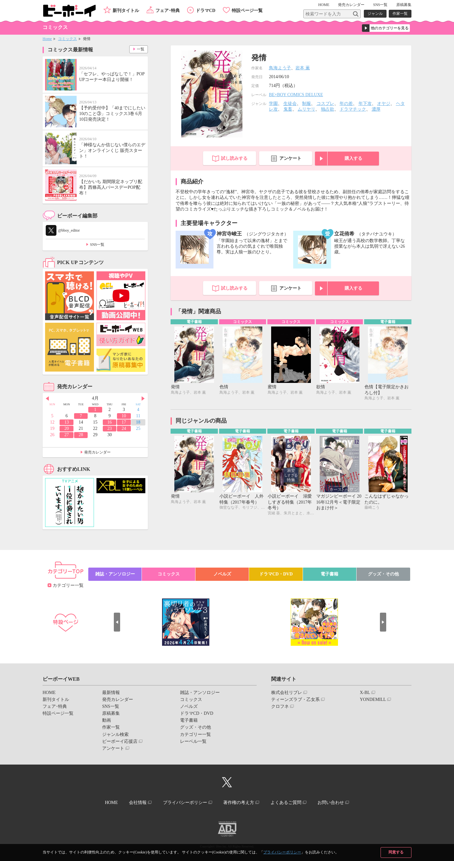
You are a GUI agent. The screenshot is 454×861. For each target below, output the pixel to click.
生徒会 (290, 103)
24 (124, 428)
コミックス (67, 39)
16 (109, 422)
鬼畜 (287, 109)
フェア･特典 (167, 10)
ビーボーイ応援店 (119, 741)
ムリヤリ (306, 109)
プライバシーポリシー (282, 852)
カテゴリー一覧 (68, 585)
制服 (306, 103)
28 (81, 434)
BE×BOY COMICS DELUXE (296, 94)
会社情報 (138, 802)
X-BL (365, 692)
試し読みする (234, 158)
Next (143, 398)
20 (66, 428)
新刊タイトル (126, 10)
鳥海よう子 (280, 68)
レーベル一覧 (193, 741)
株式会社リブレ (286, 692)
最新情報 (111, 692)
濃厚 (376, 109)
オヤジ (383, 103)
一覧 (140, 49)
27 (66, 434)
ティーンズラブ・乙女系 (295, 699)
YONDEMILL (373, 699)
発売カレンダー (97, 452)
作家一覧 (400, 13)
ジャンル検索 (115, 734)
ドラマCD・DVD (276, 574)
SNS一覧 (380, 5)
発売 (351, 5)
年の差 (346, 103)
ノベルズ (222, 574)
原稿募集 (403, 5)
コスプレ (325, 103)
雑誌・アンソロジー (115, 574)
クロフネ (280, 706)
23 (109, 428)
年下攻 (365, 103)
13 (66, 422)
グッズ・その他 (383, 574)
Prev (47, 398)
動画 (106, 720)
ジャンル (375, 13)
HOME (323, 5)
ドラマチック (353, 109)
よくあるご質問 (286, 802)
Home (47, 39)
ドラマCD (205, 10)
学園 (273, 103)
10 (124, 415)
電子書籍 (329, 574)
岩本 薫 (302, 68)
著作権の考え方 (238, 802)
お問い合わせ (330, 802)
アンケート (290, 158)
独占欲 (327, 109)
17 (124, 422)
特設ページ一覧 (247, 10)
